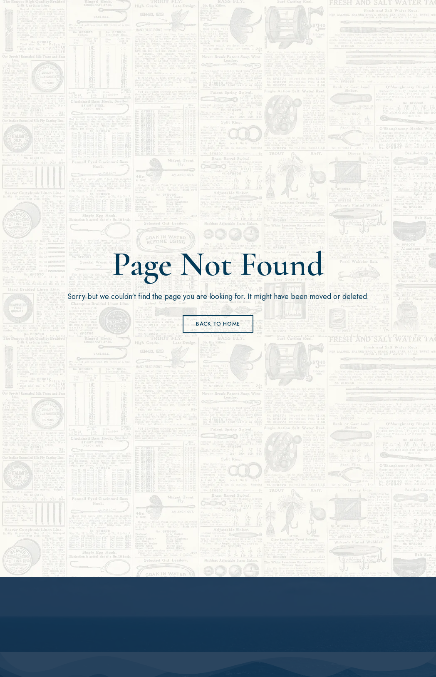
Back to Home (218, 324)
